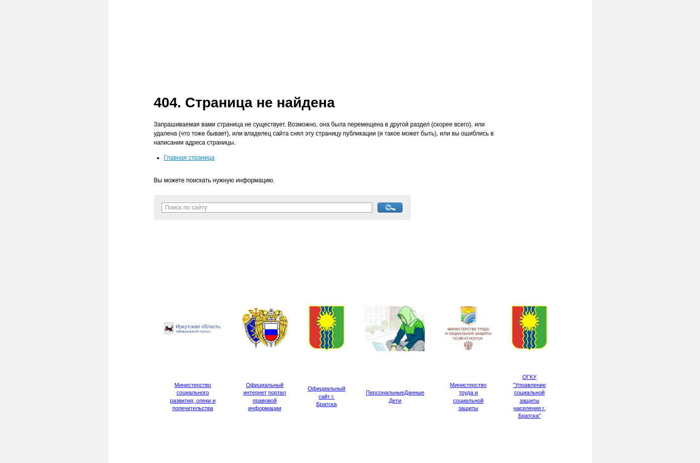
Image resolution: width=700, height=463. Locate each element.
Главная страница (189, 157)
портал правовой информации (267, 400)
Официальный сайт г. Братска (327, 396)
